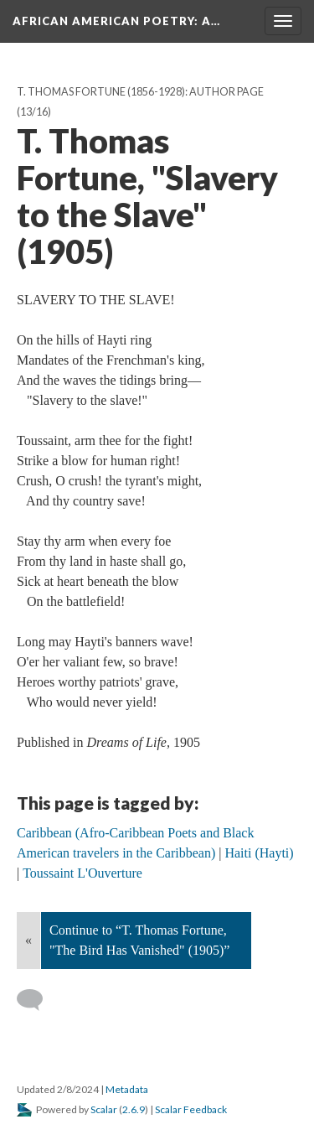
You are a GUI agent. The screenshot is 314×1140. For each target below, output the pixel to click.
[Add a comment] (37, 1000)
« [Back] (28, 940)
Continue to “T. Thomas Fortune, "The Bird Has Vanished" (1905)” (139, 940)
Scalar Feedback (191, 1109)
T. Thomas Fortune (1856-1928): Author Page (140, 92)
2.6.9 (133, 1109)
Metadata (127, 1089)
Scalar (103, 1109)
